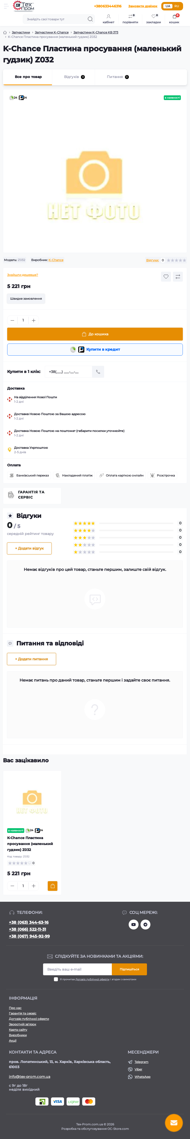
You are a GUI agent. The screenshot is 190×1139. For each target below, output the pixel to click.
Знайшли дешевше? (22, 275)
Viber (138, 1069)
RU (176, 6)
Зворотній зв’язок (22, 1024)
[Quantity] (23, 320)
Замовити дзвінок (142, 6)
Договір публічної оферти (92, 979)
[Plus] (34, 320)
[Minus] (12, 320)
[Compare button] (178, 277)
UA (168, 6)
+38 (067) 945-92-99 (29, 936)
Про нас (15, 1008)
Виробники (18, 1035)
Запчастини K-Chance (52, 32)
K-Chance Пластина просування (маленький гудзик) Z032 (30, 844)
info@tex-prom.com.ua (29, 1076)
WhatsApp (142, 1077)
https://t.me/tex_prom (145, 925)
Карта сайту (18, 1030)
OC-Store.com (118, 1129)
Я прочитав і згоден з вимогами (98, 979)
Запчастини (21, 32)
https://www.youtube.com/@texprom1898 (133, 925)
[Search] (90, 19)
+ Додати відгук (29, 549)
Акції (12, 1040)
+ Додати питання (31, 660)
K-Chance (55, 260)
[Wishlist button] (166, 277)
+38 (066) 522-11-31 (27, 929)
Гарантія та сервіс (31, 495)
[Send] (98, 372)
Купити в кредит (95, 350)
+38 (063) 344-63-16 (28, 922)
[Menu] (6, 6)
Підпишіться (129, 969)
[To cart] (52, 887)
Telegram (141, 1062)
